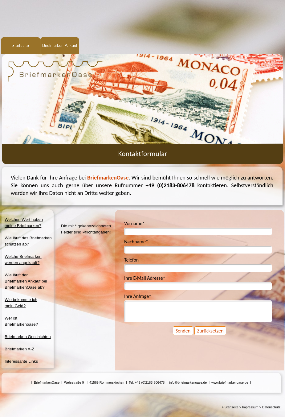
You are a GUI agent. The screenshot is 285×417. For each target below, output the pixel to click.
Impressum (250, 407)
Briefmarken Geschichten (28, 336)
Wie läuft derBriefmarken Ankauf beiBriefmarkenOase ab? (26, 281)
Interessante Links (21, 361)
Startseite (231, 407)
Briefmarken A (19, 349)
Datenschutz (271, 407)
